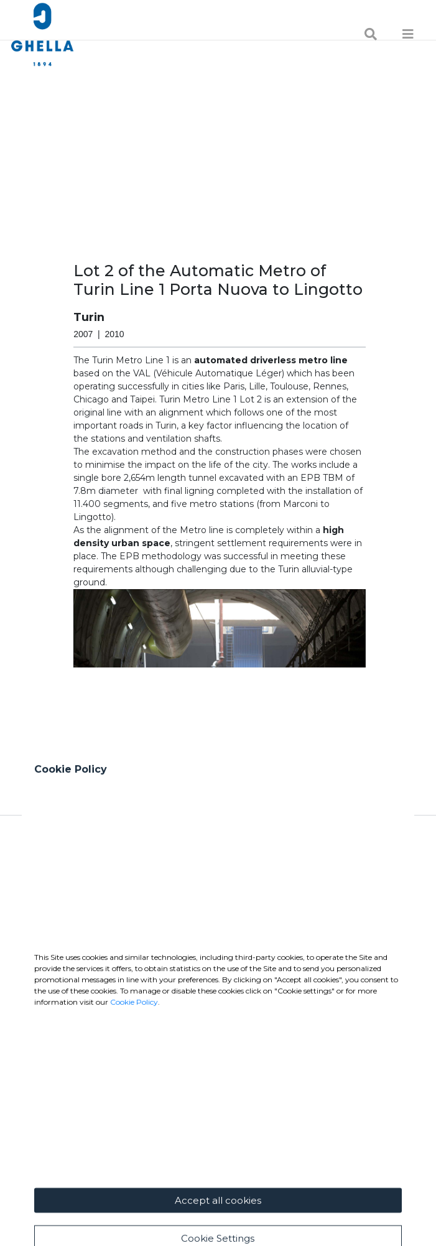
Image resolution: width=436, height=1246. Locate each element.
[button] (219, 686)
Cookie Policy (134, 1134)
